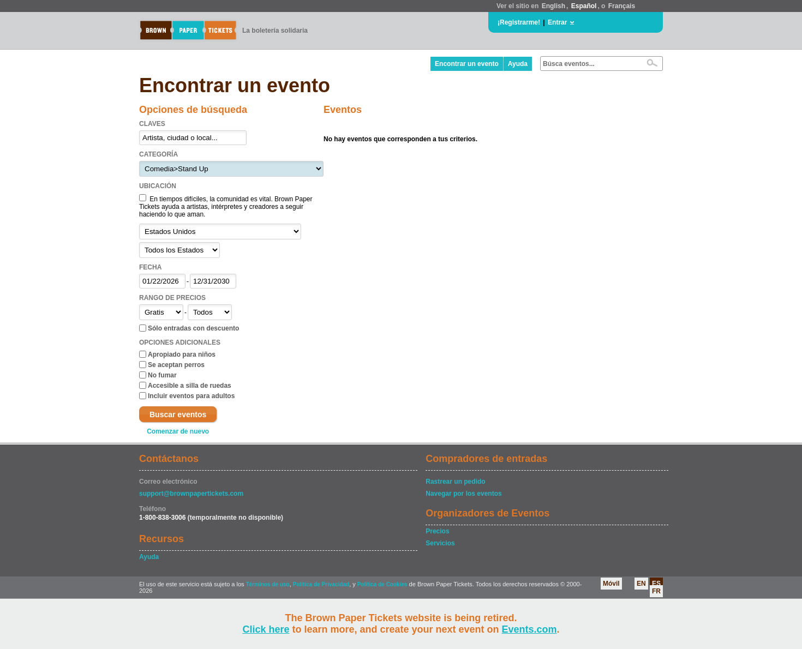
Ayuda (518, 64)
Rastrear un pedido (455, 481)
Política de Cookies (382, 584)
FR (656, 591)
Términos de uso (268, 584)
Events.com (529, 629)
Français (621, 6)
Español (584, 6)
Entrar (557, 22)
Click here (265, 629)
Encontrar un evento (467, 64)
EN (641, 583)
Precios (437, 531)
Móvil (611, 583)
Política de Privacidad (321, 584)
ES (656, 583)
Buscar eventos (177, 414)
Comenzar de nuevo (178, 431)
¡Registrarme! (519, 22)
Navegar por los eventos (463, 493)
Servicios (440, 543)
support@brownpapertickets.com (191, 493)
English (553, 6)
